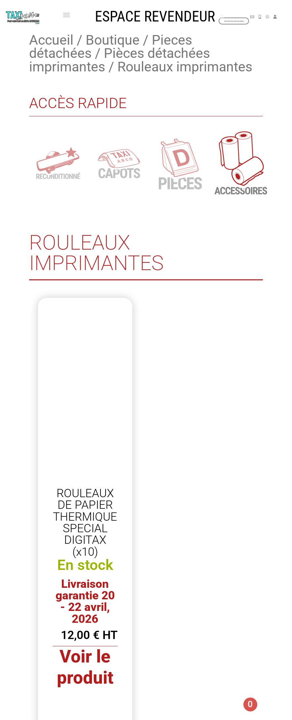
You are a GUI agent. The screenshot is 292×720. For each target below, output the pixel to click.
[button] (66, 15)
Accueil (51, 40)
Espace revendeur (155, 16)
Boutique (113, 40)
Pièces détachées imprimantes (119, 60)
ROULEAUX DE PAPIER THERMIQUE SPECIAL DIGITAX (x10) (85, 522)
